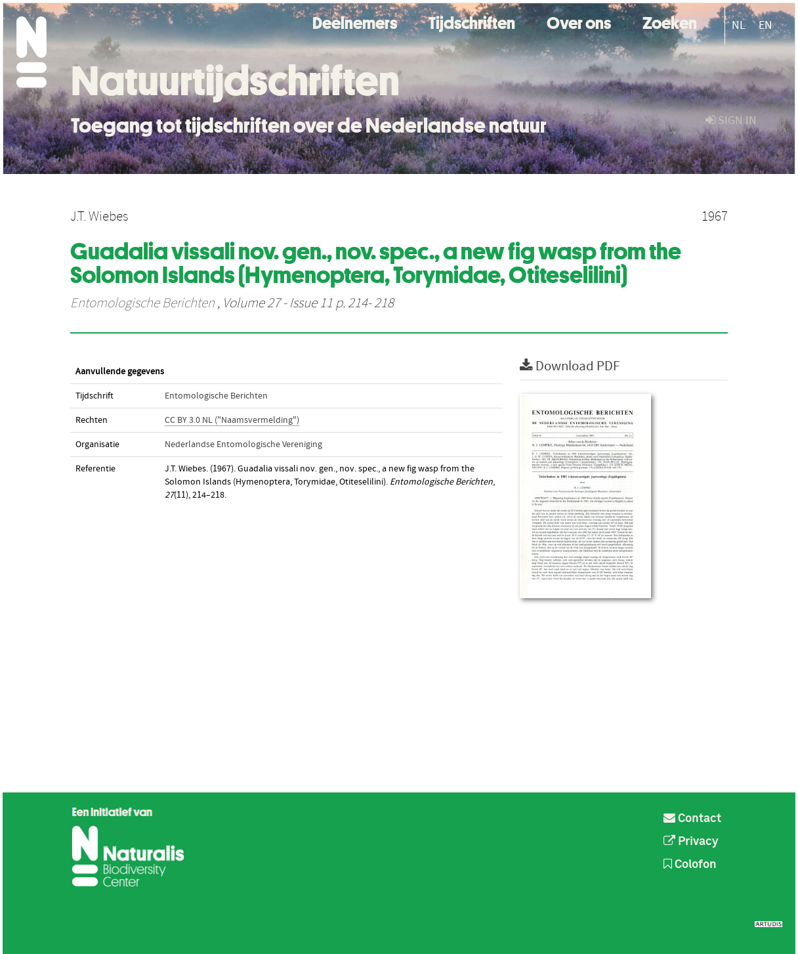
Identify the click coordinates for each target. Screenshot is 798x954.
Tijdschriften (472, 21)
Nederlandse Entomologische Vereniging (243, 444)
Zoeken (669, 21)
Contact (692, 819)
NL (739, 25)
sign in (731, 120)
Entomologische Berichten (142, 303)
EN (765, 25)
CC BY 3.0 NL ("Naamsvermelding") (232, 420)
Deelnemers (354, 21)
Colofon (690, 865)
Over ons (579, 21)
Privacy (691, 842)
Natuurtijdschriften (235, 80)
